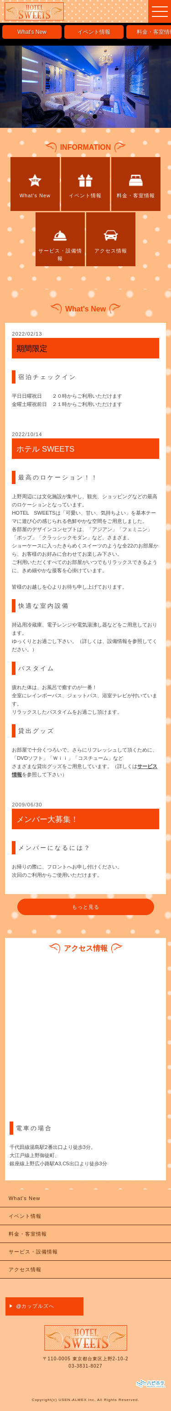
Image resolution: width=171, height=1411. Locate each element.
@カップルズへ (35, 1306)
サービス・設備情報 (33, 1251)
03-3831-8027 (85, 1366)
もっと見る (85, 907)
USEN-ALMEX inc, (77, 1400)
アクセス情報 (25, 1269)
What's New (32, 32)
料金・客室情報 (28, 1234)
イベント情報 (94, 32)
